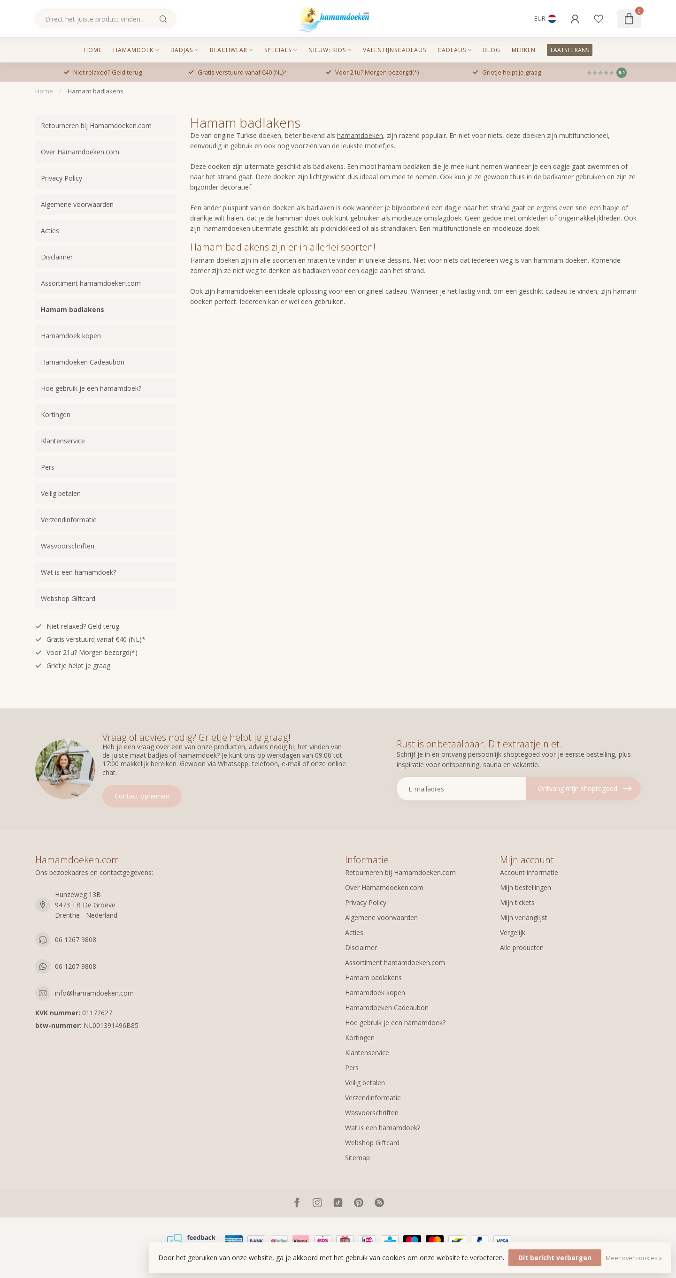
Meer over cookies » (634, 1258)
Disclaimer (57, 256)
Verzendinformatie (69, 519)
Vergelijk (512, 932)
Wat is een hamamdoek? (78, 572)
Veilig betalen (61, 493)
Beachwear (228, 50)
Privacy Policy (61, 178)
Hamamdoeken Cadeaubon (82, 362)
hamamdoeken (360, 135)
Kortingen (55, 414)
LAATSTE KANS (570, 50)
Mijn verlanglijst (523, 917)
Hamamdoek (133, 50)
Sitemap (357, 1157)
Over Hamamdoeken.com (80, 151)
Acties (50, 230)
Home (93, 50)
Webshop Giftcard (68, 598)
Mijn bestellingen (525, 887)
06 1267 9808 (75, 939)
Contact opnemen (142, 795)
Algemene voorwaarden (77, 204)
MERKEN (524, 50)
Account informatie (529, 872)
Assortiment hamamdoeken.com (91, 283)
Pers (47, 467)
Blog (491, 50)
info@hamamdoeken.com (94, 993)
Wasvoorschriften (67, 545)
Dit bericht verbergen (555, 1257)
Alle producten (522, 947)
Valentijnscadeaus (394, 50)
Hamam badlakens (95, 91)
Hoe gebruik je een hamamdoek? (91, 388)
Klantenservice (63, 440)
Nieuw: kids (327, 50)
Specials (278, 50)
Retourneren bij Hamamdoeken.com (96, 125)
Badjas (181, 50)
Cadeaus (452, 50)
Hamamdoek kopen (71, 335)
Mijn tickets (517, 902)
